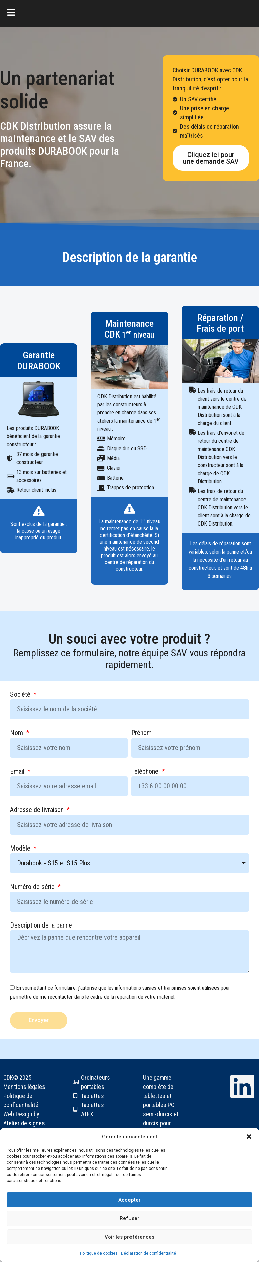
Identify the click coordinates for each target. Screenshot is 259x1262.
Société (21, 694)
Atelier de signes (24, 1123)
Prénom (141, 733)
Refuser (129, 1218)
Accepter (129, 1200)
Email (18, 771)
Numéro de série (33, 887)
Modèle (21, 848)
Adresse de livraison (37, 810)
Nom (17, 733)
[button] (249, 1136)
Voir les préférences (129, 1237)
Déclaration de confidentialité (148, 1253)
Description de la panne (41, 925)
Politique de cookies (99, 1253)
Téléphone (145, 771)
